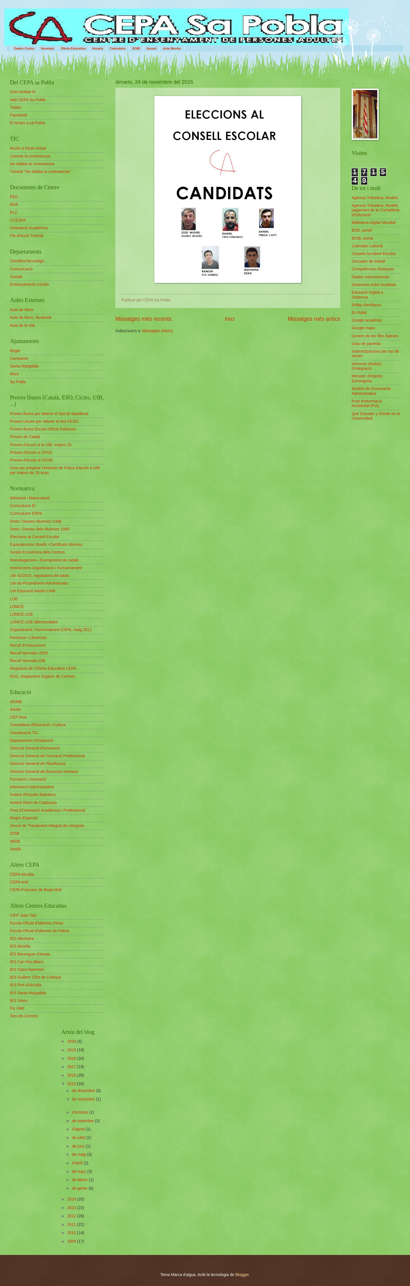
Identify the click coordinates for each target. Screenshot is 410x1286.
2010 (72, 1233)
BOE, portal (362, 230)
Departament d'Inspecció (31, 740)
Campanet (19, 358)
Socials (16, 277)
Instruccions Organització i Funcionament (46, 568)
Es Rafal (359, 313)
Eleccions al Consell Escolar (34, 537)
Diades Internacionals (371, 277)
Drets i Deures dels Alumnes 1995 (39, 529)
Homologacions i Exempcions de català (44, 560)
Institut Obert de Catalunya (33, 803)
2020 (72, 1041)
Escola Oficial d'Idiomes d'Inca (36, 923)
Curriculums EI (23, 506)
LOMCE (17, 607)
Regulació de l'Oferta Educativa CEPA (43, 668)
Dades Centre (24, 48)
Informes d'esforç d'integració (367, 366)
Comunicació (21, 269)
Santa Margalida (24, 366)
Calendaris (118, 48)
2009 (72, 1241)
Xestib (15, 849)
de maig (79, 1154)
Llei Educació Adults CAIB (33, 591)
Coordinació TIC (24, 733)
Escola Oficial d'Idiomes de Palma (39, 931)
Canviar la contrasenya (30, 156)
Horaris (97, 48)
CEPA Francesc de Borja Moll (36, 890)
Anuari (152, 48)
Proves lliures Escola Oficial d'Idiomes (43, 429)
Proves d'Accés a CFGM (31, 460)
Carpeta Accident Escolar (374, 254)
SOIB (136, 48)
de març (79, 1171)
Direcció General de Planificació (38, 764)
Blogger (242, 1275)
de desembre (84, 1091)
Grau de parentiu (366, 344)
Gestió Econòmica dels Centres (37, 552)
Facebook (18, 115)
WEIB (15, 841)
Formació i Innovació (28, 779)
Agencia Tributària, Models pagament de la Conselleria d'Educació (375, 210)
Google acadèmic (367, 320)
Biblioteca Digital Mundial (373, 223)
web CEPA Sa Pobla (28, 100)
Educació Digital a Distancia (367, 294)
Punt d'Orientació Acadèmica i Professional (47, 810)
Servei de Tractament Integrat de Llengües (47, 826)
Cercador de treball (368, 261)
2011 (72, 1224)
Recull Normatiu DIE (28, 661)
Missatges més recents (143, 319)
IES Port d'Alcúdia (26, 985)
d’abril (78, 1163)
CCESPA (18, 220)
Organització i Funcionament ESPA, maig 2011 (51, 630)
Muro (14, 374)
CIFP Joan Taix (23, 915)
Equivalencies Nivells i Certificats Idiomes (46, 544)
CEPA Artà (19, 882)
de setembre (83, 1121)
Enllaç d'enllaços (366, 305)
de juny (79, 1146)
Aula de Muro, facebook (31, 317)
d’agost (79, 1129)
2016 (72, 1075)
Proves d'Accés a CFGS (31, 452)
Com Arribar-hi (22, 92)
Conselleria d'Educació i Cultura (37, 725)
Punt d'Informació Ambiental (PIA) (367, 403)
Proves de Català (25, 437)
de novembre (84, 1099)
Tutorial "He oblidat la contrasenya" (40, 172)
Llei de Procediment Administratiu (39, 583)
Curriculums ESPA (26, 513)
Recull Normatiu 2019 (29, 653)
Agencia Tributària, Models (375, 198)
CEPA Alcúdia (22, 874)
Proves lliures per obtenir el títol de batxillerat (49, 414)
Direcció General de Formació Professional (47, 756)
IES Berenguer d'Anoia (30, 954)
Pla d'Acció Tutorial (26, 236)
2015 (72, 1084)
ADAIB (16, 702)
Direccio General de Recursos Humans (44, 771)
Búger (15, 351)
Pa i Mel (17, 1008)
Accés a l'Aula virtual (28, 148)
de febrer (80, 1180)
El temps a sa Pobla (27, 123)
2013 (72, 1208)
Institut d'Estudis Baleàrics (33, 795)
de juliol (79, 1138)
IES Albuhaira (22, 938)
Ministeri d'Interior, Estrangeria (368, 378)
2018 (72, 1058)
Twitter (16, 107)
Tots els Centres (24, 1016)
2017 (72, 1067)
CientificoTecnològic (27, 261)
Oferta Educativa (73, 48)
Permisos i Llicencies (28, 638)
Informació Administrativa (32, 787)
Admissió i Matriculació (30, 498)
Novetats (47, 48)
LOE (14, 599)
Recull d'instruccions (28, 645)
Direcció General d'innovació (35, 748)
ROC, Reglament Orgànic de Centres (42, 676)
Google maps (363, 328)
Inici (229, 319)
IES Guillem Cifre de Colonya (35, 977)
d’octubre (80, 1112)
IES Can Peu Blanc (27, 962)
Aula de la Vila (22, 325)
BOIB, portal (362, 238)
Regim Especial (23, 818)
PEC (14, 197)
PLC (14, 213)
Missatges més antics (314, 319)
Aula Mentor (172, 48)
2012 (72, 1216)
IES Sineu (18, 1001)
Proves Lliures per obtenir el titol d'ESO (44, 421)
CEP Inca (18, 717)
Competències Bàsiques (373, 269)
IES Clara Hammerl (27, 969)
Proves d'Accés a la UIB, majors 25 (40, 445)
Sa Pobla (18, 382)
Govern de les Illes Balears (375, 336)
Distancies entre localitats (374, 285)
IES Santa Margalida (28, 993)
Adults (15, 709)
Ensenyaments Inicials (29, 284)
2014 (72, 1199)
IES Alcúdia (20, 946)
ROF (14, 205)
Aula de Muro (21, 310)
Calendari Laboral (367, 246)
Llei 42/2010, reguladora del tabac (39, 575)
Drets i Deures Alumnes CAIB (36, 521)
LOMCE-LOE (21, 614)
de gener (80, 1188)
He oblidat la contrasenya (32, 164)
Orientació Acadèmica (29, 228)
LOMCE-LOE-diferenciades (34, 622)
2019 (72, 1050)
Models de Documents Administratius (371, 391)
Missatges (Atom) (157, 331)
